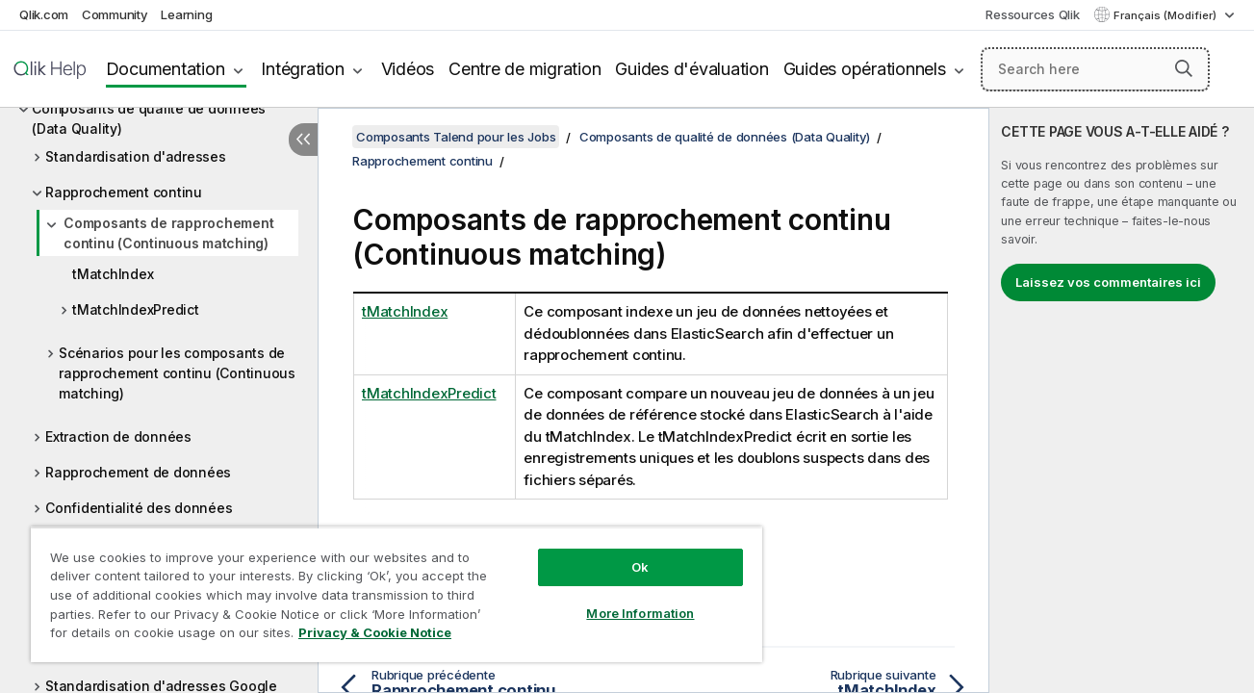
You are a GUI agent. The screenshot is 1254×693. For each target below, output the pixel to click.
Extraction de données (118, 436)
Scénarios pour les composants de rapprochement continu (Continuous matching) (177, 373)
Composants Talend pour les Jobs (455, 136)
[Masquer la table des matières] (303, 139)
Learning (186, 14)
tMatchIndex (112, 274)
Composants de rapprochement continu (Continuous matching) (168, 233)
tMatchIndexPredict (135, 309)
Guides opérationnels (864, 69)
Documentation (165, 69)
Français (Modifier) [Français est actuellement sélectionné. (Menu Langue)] (1166, 15)
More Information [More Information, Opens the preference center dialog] (637, 613)
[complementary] (1121, 400)
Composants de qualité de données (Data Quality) (149, 118)
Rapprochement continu (123, 192)
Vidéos (408, 69)
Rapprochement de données (138, 472)
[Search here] (1095, 69)
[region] (394, 594)
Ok (637, 567)
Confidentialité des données (138, 508)
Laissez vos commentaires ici (1108, 282)
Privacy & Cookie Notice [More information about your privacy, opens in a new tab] (374, 632)
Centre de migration (524, 69)
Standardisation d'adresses (135, 156)
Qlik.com (43, 14)
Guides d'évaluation (691, 69)
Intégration (302, 69)
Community (115, 14)
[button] (1183, 68)
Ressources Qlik (1032, 14)
